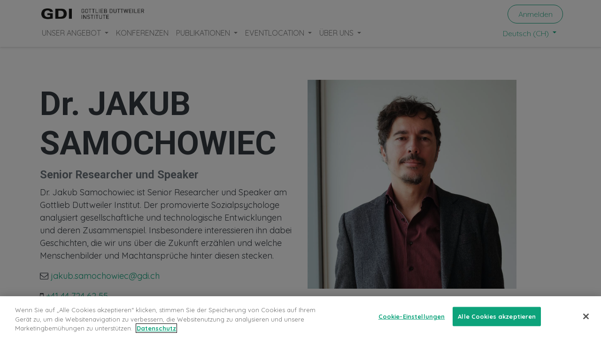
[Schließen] (586, 316)
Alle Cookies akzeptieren (497, 316)
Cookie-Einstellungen (411, 316)
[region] (300, 317)
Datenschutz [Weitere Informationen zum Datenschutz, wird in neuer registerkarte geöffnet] (156, 328)
